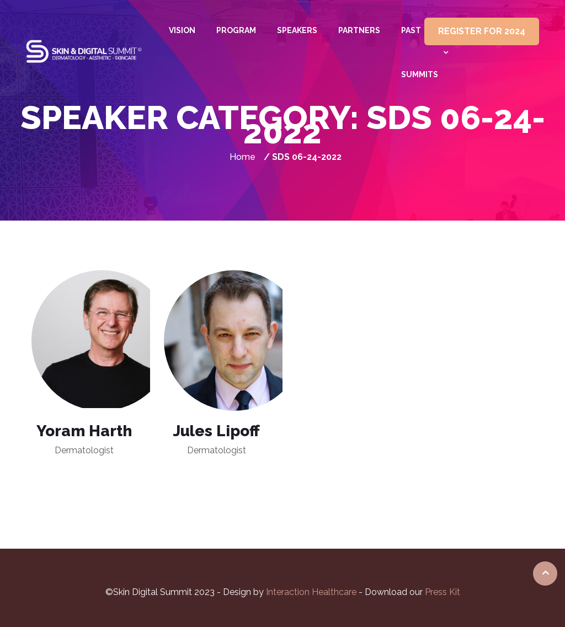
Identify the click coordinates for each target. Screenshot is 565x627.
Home (242, 157)
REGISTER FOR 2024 (481, 31)
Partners (359, 30)
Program (236, 30)
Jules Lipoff (216, 431)
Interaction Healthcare (312, 592)
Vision (182, 30)
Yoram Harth (84, 431)
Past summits (419, 52)
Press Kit (442, 592)
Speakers (297, 30)
